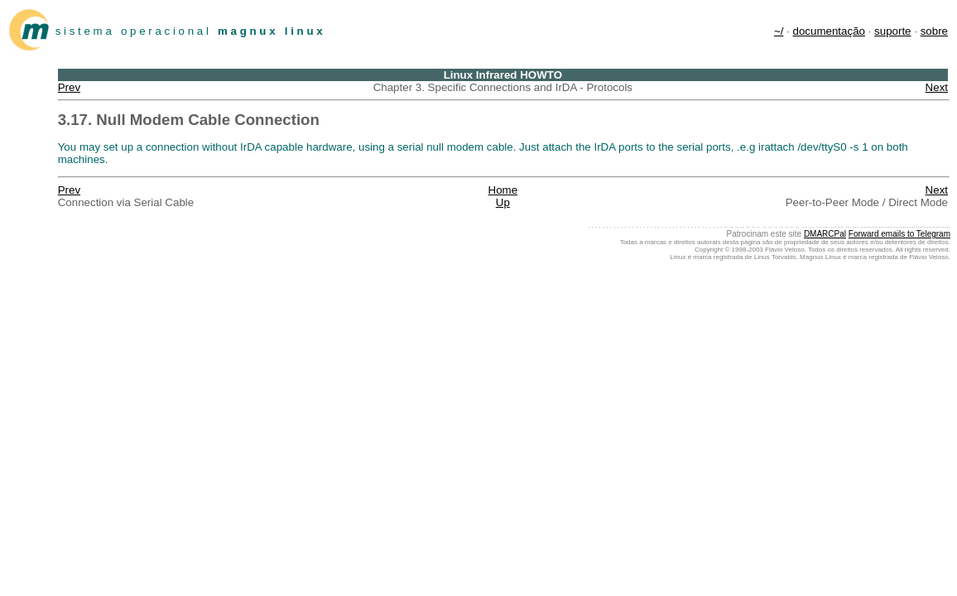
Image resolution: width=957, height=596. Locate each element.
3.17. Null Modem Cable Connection (189, 119)
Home (503, 190)
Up (503, 202)
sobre (934, 31)
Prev (69, 87)
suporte (892, 31)
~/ (779, 31)
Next (937, 87)
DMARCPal (825, 233)
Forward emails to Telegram (899, 233)
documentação (829, 31)
